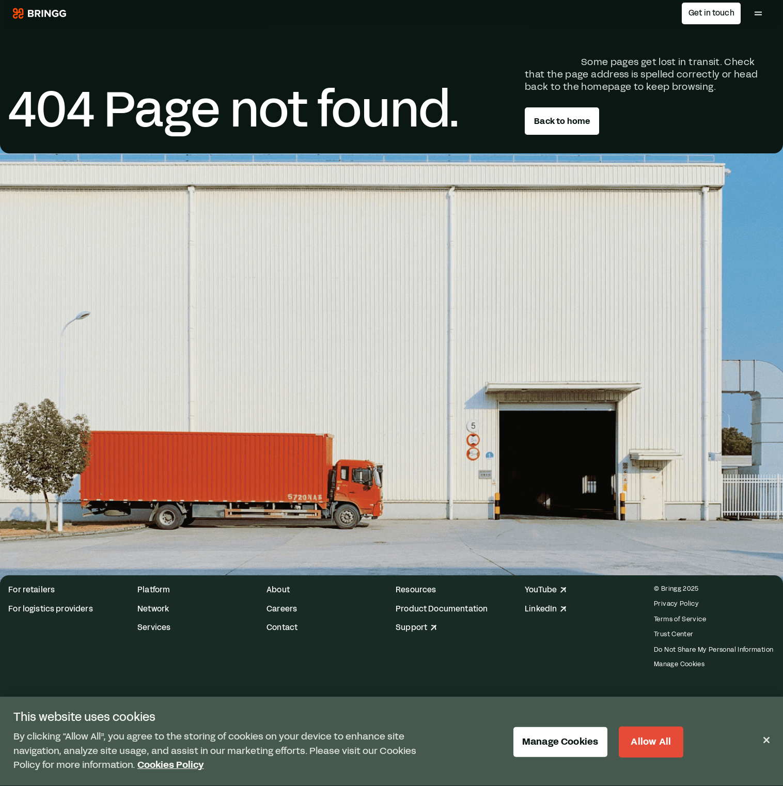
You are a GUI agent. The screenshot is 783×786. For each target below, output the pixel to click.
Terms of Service (680, 619)
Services (153, 628)
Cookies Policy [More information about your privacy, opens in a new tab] (170, 766)
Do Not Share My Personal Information (713, 649)
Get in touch (711, 13)
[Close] (766, 740)
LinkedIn (546, 609)
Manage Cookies (679, 664)
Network (153, 609)
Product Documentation (442, 609)
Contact (282, 628)
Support (416, 628)
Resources (416, 590)
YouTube (546, 590)
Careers (282, 609)
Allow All (651, 742)
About (278, 590)
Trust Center (673, 634)
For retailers (31, 590)
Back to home (562, 121)
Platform (153, 590)
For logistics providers (50, 609)
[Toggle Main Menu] (758, 13)
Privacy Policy (676, 603)
